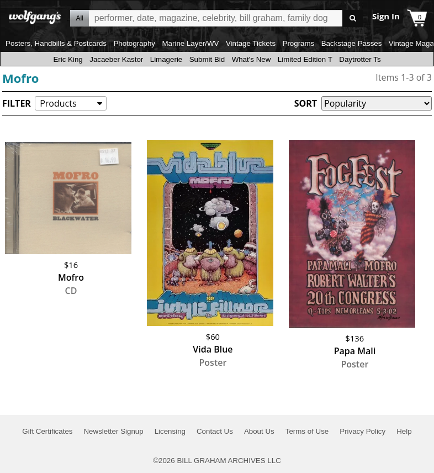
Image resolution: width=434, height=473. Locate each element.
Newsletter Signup (113, 431)
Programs (299, 43)
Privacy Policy (362, 431)
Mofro (20, 78)
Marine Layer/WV (190, 43)
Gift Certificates (47, 431)
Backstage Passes (351, 43)
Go (352, 18)
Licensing (170, 431)
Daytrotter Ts (359, 59)
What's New (251, 59)
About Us (259, 431)
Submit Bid (207, 59)
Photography (134, 43)
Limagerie (166, 59)
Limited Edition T (305, 59)
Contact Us (215, 431)
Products (58, 103)
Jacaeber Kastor (116, 59)
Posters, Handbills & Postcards (56, 43)
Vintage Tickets (251, 43)
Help (403, 431)
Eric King (67, 59)
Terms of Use (307, 431)
